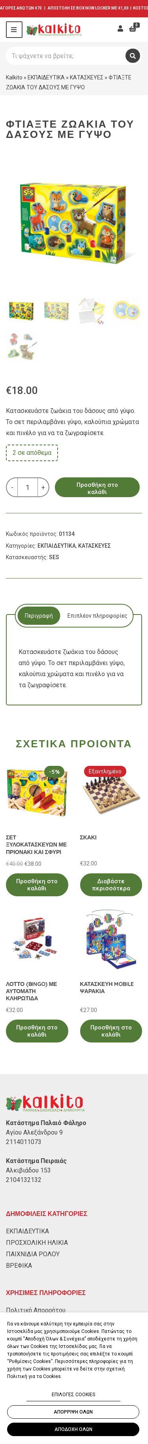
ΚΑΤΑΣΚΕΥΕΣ (86, 77)
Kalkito (14, 77)
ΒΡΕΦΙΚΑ (19, 1265)
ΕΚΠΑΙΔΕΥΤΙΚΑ (46, 77)
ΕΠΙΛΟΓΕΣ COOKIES (73, 1394)
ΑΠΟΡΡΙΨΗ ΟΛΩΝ (73, 1412)
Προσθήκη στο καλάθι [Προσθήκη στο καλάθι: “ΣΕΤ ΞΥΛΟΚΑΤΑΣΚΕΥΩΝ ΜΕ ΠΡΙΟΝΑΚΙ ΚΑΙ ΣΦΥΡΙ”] (37, 885)
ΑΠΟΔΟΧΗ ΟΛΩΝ (73, 1429)
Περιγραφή (39, 616)
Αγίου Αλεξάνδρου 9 (34, 1132)
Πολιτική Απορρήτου (36, 1310)
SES (54, 557)
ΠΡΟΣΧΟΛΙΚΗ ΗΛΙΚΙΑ (37, 1242)
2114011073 (23, 1142)
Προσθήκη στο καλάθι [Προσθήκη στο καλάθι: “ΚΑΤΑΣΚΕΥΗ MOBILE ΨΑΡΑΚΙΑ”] (111, 1031)
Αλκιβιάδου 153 (28, 1170)
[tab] (38, 616)
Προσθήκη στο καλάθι (97, 488)
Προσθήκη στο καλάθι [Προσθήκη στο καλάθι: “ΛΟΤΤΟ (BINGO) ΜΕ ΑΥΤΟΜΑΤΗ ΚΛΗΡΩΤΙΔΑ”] (37, 1031)
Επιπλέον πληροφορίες (97, 616)
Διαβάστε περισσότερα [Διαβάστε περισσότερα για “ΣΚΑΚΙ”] (111, 885)
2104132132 (23, 1180)
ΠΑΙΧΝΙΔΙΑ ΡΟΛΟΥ (33, 1254)
